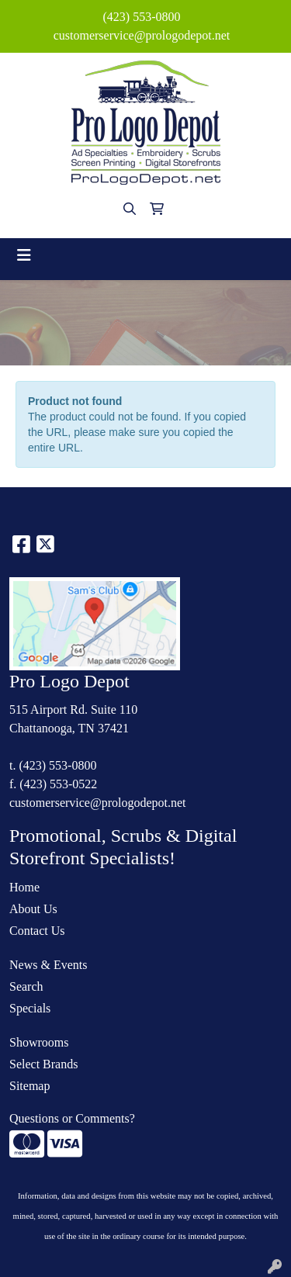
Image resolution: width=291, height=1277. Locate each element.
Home (24, 887)
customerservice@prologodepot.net (142, 35)
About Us (33, 908)
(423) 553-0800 (142, 16)
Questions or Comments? (72, 1118)
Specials (29, 1008)
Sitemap (29, 1085)
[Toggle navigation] (24, 255)
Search (26, 986)
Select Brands (43, 1064)
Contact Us (37, 930)
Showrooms (38, 1042)
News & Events (48, 964)
